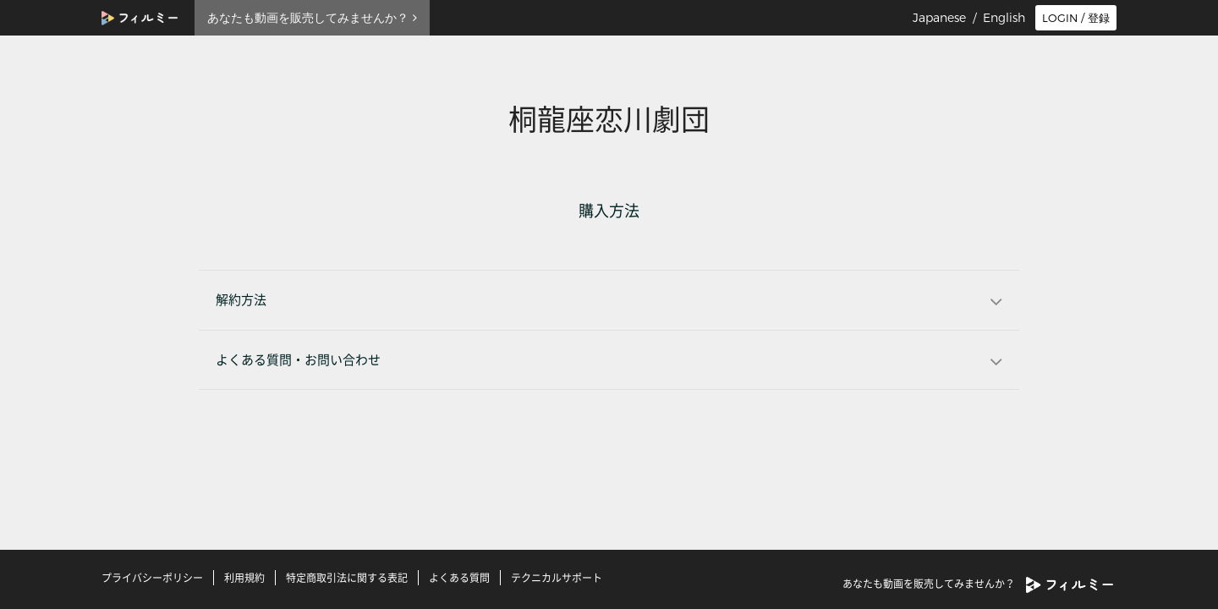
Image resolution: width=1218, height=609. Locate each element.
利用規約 (244, 577)
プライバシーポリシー (152, 577)
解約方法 (241, 300)
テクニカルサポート (556, 577)
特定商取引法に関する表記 (347, 577)
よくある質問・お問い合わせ (298, 360)
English (1004, 17)
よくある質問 (459, 577)
